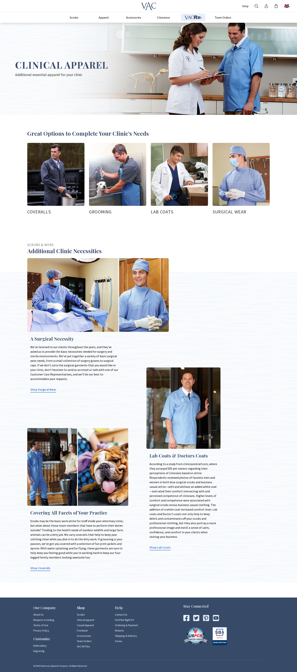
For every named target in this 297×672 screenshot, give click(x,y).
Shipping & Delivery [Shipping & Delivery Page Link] (126, 636)
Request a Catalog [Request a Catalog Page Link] (43, 620)
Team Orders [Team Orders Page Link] (84, 641)
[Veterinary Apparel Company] (148, 6)
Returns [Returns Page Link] (119, 630)
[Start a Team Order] (286, 6)
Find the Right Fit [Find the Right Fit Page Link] (124, 620)
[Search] (256, 6)
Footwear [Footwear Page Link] (82, 630)
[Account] (245, 6)
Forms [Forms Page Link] (118, 641)
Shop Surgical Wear (43, 389)
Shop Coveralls (40, 568)
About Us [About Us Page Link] (38, 614)
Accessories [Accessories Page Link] (84, 636)
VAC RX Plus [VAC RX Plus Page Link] (83, 646)
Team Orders (223, 17)
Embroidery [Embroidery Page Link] (40, 645)
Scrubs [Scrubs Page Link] (81, 614)
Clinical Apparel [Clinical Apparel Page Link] (85, 620)
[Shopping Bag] (276, 6)
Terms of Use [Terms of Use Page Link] (40, 625)
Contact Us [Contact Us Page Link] (121, 614)
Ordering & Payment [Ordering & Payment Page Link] (126, 625)
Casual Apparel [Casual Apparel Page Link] (85, 625)
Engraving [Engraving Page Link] (39, 651)
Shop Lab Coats (159, 547)
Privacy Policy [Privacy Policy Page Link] (41, 630)
